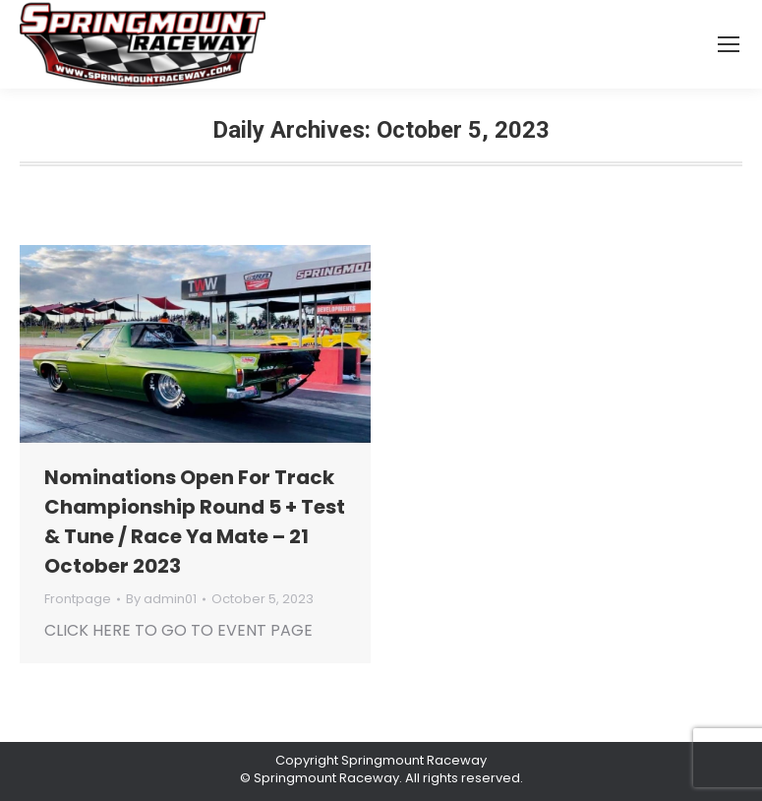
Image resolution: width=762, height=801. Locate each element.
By (161, 599)
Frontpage (77, 598)
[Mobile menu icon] (728, 44)
